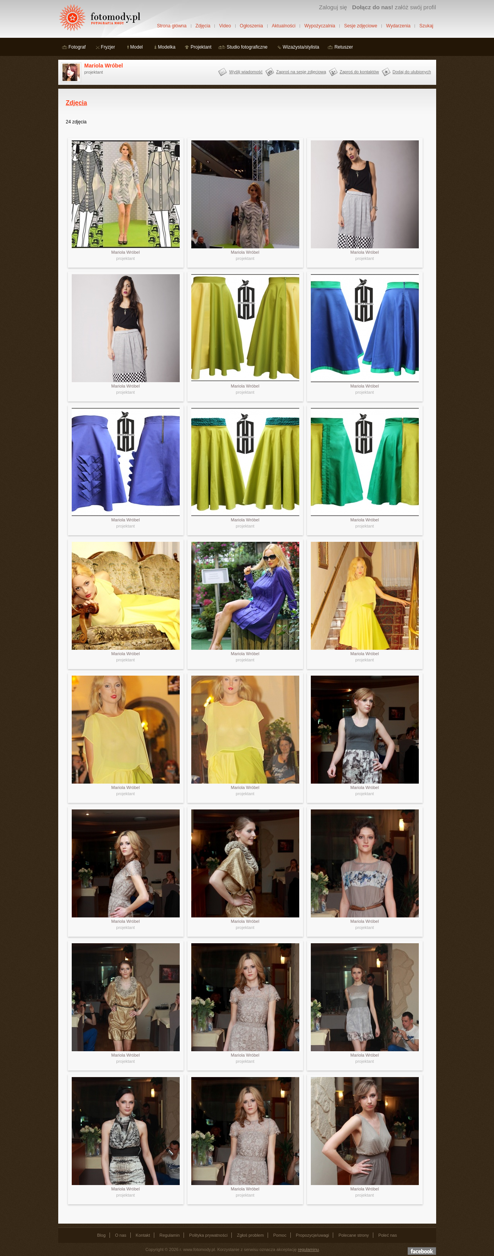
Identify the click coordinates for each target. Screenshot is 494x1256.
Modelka (166, 47)
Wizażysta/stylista (301, 47)
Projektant (201, 47)
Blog (101, 1235)
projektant (125, 258)
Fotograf (77, 47)
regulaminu (308, 1249)
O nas (120, 1235)
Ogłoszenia (251, 26)
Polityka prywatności (208, 1235)
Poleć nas (387, 1235)
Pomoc (280, 1235)
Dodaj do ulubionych (412, 71)
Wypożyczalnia (319, 26)
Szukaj (426, 26)
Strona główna (172, 26)
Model (136, 47)
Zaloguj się (333, 7)
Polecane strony (354, 1235)
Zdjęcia (203, 26)
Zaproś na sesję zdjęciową (301, 71)
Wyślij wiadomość (246, 71)
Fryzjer (108, 47)
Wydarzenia (398, 26)
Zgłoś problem (250, 1235)
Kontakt (143, 1235)
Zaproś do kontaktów (359, 71)
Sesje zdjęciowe (360, 26)
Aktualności (283, 26)
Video (225, 26)
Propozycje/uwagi (312, 1235)
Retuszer (343, 47)
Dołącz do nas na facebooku (422, 1251)
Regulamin (170, 1235)
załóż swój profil (394, 7)
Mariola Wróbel (103, 65)
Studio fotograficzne (247, 47)
